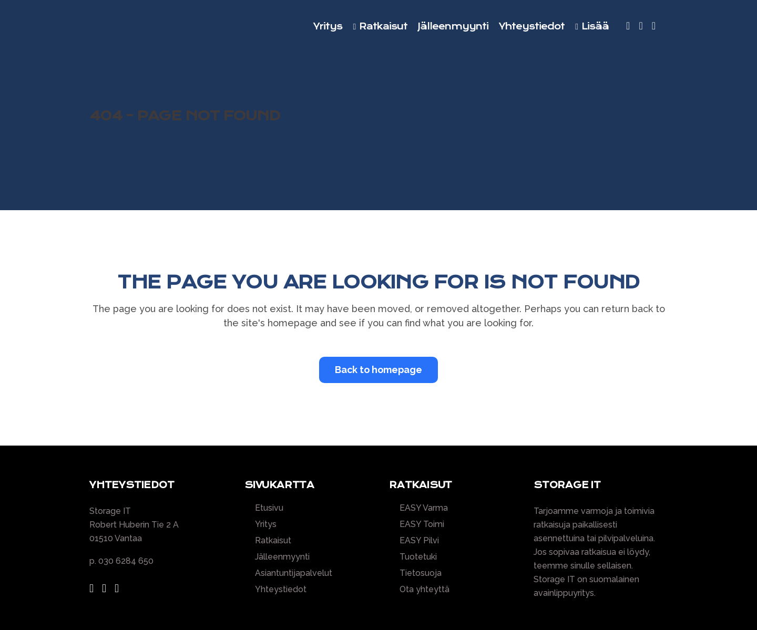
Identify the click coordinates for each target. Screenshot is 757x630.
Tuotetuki (418, 557)
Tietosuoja (421, 573)
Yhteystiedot (280, 589)
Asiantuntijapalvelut (293, 573)
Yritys (266, 524)
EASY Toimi (422, 524)
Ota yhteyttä (424, 589)
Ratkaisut (273, 540)
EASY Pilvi (419, 540)
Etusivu (269, 508)
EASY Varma (424, 508)
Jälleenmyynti (282, 557)
